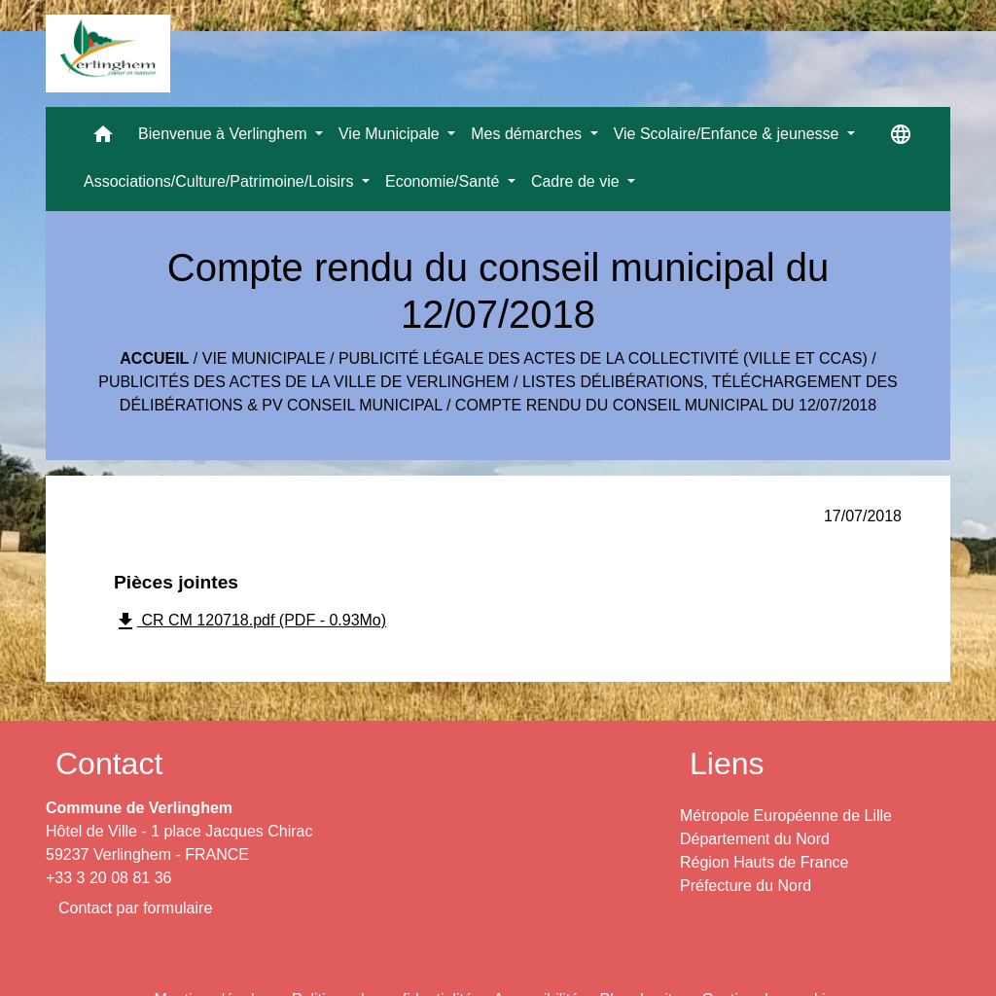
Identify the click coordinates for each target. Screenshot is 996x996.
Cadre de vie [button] (577, 181)
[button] (103, 138)
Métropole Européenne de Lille (786, 815)
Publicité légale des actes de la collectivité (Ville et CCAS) (603, 358)
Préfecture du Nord (745, 885)
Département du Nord (755, 839)
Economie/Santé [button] (444, 181)
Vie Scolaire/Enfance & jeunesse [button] (728, 133)
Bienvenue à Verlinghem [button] (224, 133)
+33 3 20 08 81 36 (108, 878)
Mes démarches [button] (528, 133)
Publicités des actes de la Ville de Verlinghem (303, 382)
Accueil (154, 358)
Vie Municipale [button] (391, 133)
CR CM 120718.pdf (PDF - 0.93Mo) (250, 621)
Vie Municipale (264, 358)
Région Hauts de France (764, 862)
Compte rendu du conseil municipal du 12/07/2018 (665, 405)
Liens (727, 763)
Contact (108, 763)
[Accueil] (108, 53)
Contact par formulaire (135, 908)
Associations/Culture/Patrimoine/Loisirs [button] (221, 181)
